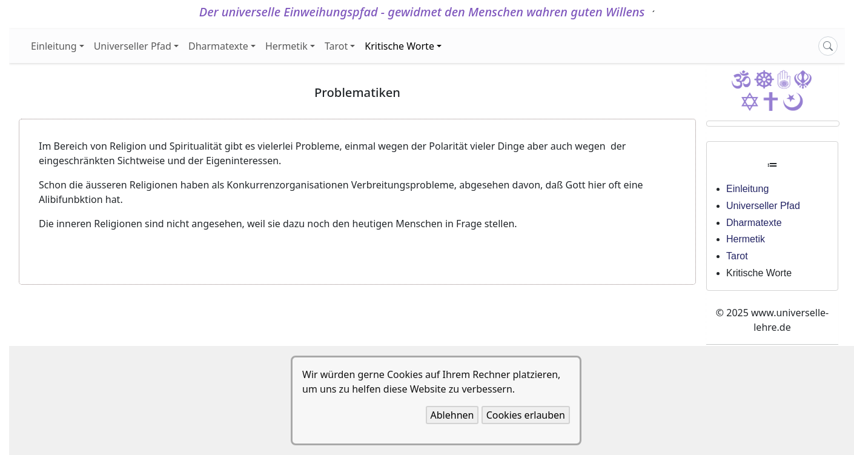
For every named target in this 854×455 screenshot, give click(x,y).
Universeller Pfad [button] (132, 46)
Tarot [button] (336, 46)
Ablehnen (452, 415)
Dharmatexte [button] (218, 46)
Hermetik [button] (286, 46)
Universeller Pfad (763, 206)
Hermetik (745, 239)
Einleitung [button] (54, 46)
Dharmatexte (754, 223)
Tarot (737, 256)
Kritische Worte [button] (399, 46)
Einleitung (747, 189)
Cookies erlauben (525, 415)
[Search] (828, 46)
